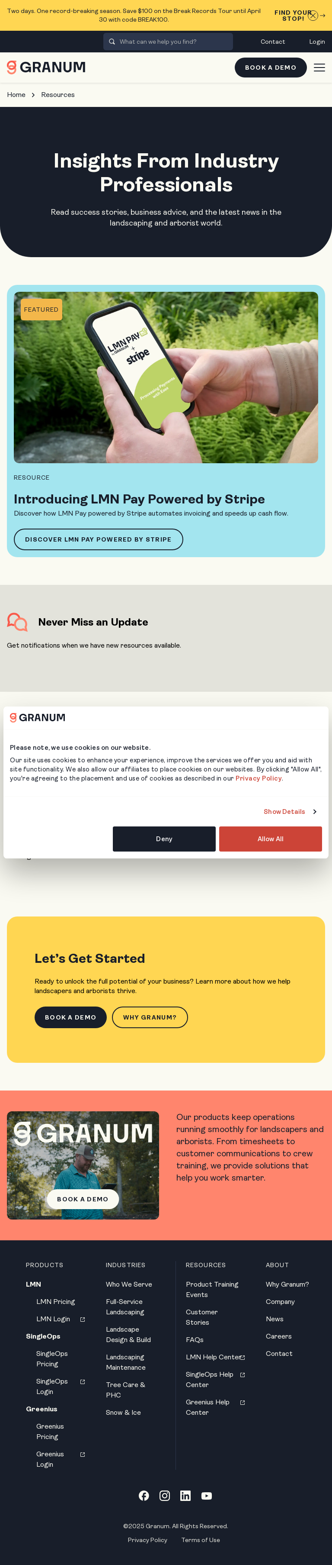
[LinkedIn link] (185, 1496)
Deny (164, 839)
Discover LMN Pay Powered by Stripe (98, 539)
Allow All (271, 839)
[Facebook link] (144, 1496)
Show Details (284, 812)
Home (16, 94)
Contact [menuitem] (273, 41)
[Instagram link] (165, 1496)
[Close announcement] (313, 15)
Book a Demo (271, 67)
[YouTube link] (206, 1496)
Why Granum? (150, 1017)
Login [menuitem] (317, 41)
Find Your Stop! (300, 16)
